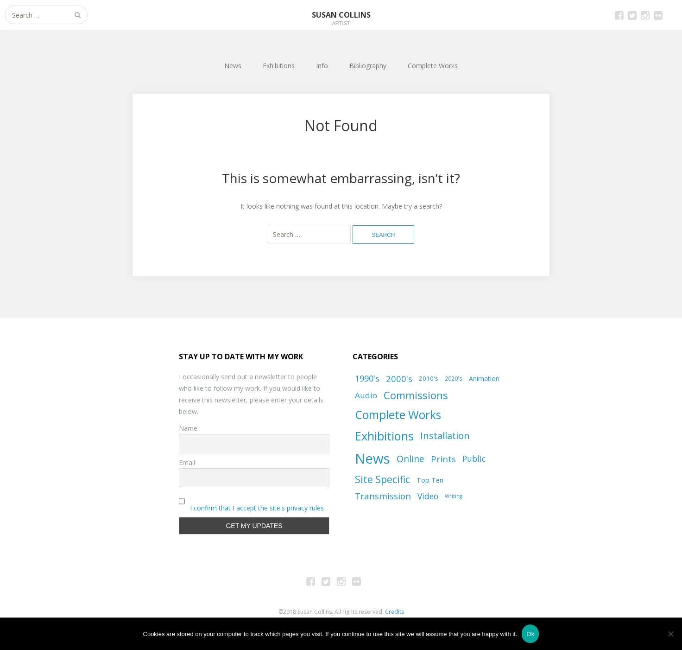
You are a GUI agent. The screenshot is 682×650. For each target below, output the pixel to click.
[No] (670, 633)
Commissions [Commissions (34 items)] (416, 395)
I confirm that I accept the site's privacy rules (257, 507)
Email (187, 462)
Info (322, 65)
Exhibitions (279, 65)
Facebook (619, 14)
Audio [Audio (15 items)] (366, 395)
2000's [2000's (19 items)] (399, 378)
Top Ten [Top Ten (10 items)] (430, 479)
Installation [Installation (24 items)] (445, 435)
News (232, 65)
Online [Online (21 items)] (410, 459)
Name (188, 428)
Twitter (632, 14)
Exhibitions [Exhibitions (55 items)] (384, 436)
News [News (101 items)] (372, 458)
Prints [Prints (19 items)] (443, 459)
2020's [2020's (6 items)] (453, 378)
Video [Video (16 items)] (427, 496)
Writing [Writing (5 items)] (453, 496)
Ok (530, 634)
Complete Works (433, 65)
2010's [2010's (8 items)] (428, 378)
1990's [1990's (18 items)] (367, 378)
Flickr (658, 14)
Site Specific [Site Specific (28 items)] (382, 479)
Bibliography (367, 65)
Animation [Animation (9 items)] (484, 378)
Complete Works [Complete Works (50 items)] (398, 414)
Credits (394, 612)
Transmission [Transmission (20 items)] (383, 496)
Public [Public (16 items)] (474, 458)
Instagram (645, 14)
